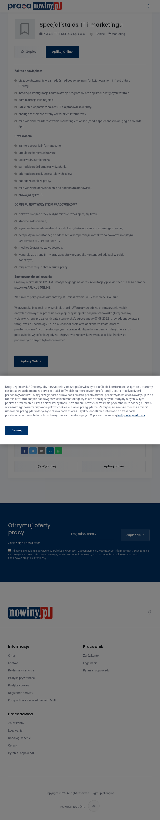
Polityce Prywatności (131, 415)
